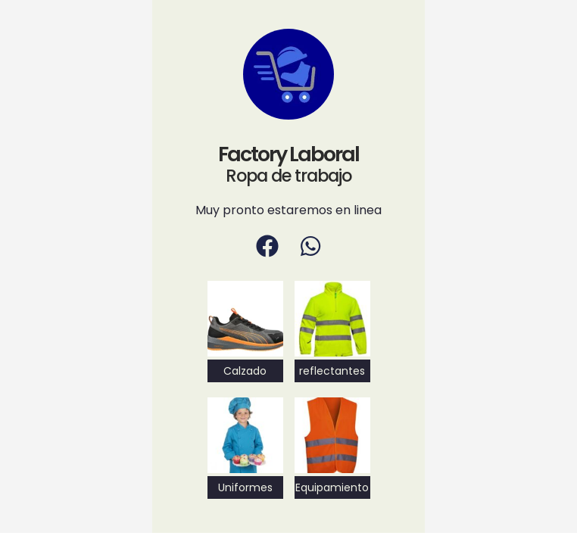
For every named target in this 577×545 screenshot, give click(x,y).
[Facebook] (267, 246)
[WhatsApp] (310, 246)
